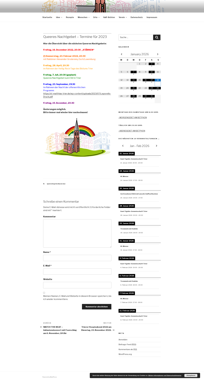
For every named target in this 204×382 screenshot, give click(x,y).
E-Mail (47, 265)
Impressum (152, 17)
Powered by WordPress (49, 377)
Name (47, 252)
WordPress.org (125, 354)
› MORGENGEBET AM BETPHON (133, 117)
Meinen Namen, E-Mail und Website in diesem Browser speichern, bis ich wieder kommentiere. (77, 297)
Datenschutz (137, 17)
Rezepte (70, 17)
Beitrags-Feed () (127, 344)
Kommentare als (128, 349)
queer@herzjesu (56, 184)
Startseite (47, 17)
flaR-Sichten (109, 17)
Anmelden (123, 339)
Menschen (84, 17)
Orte (96, 17)
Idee (59, 17)
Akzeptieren (190, 375)
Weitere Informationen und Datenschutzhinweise (164, 375)
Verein (123, 17)
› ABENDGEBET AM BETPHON (132, 131)
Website (47, 279)
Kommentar (49, 216)
